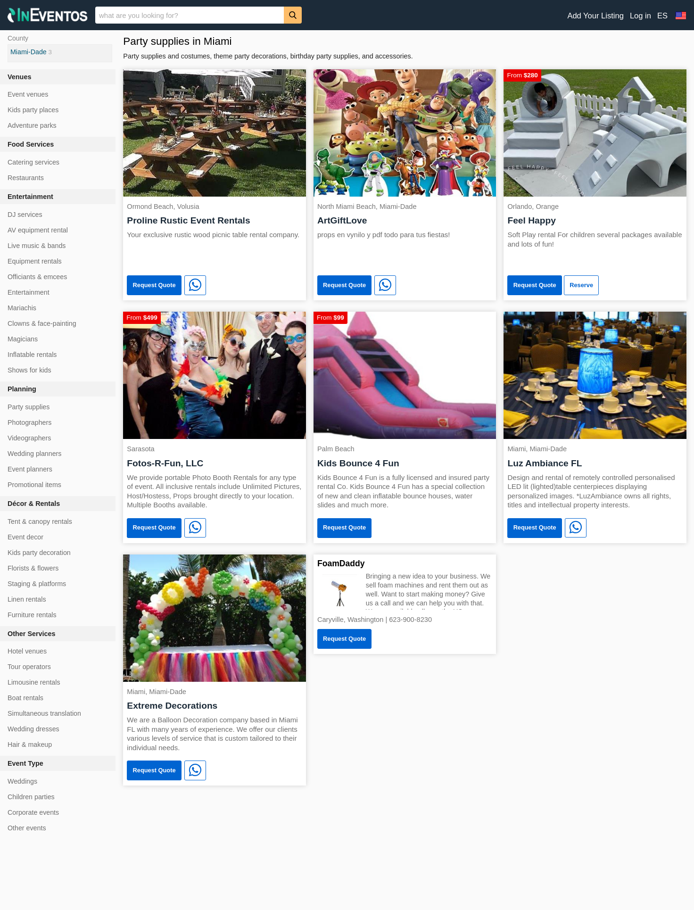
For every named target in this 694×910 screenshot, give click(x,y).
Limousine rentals (34, 682)
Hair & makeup (30, 744)
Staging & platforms (37, 583)
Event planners (30, 469)
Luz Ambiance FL (544, 463)
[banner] (347, 15)
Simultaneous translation (44, 713)
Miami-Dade (28, 52)
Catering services (33, 162)
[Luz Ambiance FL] (595, 375)
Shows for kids (29, 370)
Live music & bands (37, 245)
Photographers (29, 422)
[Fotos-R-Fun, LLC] (214, 375)
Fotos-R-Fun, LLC (165, 463)
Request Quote (154, 285)
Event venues (28, 94)
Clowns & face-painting (42, 323)
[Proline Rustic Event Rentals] (214, 132)
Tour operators (29, 666)
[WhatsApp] (195, 285)
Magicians (23, 339)
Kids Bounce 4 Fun (358, 463)
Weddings (22, 781)
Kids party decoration (39, 552)
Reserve (581, 285)
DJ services (25, 214)
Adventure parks (32, 125)
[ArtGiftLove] (405, 132)
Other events (27, 828)
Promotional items (34, 484)
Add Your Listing (595, 15)
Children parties (31, 797)
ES (662, 15)
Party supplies (29, 407)
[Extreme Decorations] (214, 617)
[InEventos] (48, 16)
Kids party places (33, 110)
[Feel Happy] (595, 132)
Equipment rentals (35, 261)
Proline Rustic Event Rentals (188, 220)
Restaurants (26, 178)
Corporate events (33, 812)
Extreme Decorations (172, 706)
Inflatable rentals (32, 354)
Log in (640, 15)
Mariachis (22, 308)
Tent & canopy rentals (40, 521)
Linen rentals (27, 599)
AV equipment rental (38, 230)
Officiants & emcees (37, 277)
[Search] (293, 15)
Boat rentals (25, 698)
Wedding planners (34, 453)
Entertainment (29, 292)
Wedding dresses (33, 729)
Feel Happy (531, 220)
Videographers (29, 438)
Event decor (25, 537)
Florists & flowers (33, 568)
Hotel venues (27, 651)
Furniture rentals (32, 615)
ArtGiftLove (342, 220)
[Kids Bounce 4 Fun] (405, 375)
